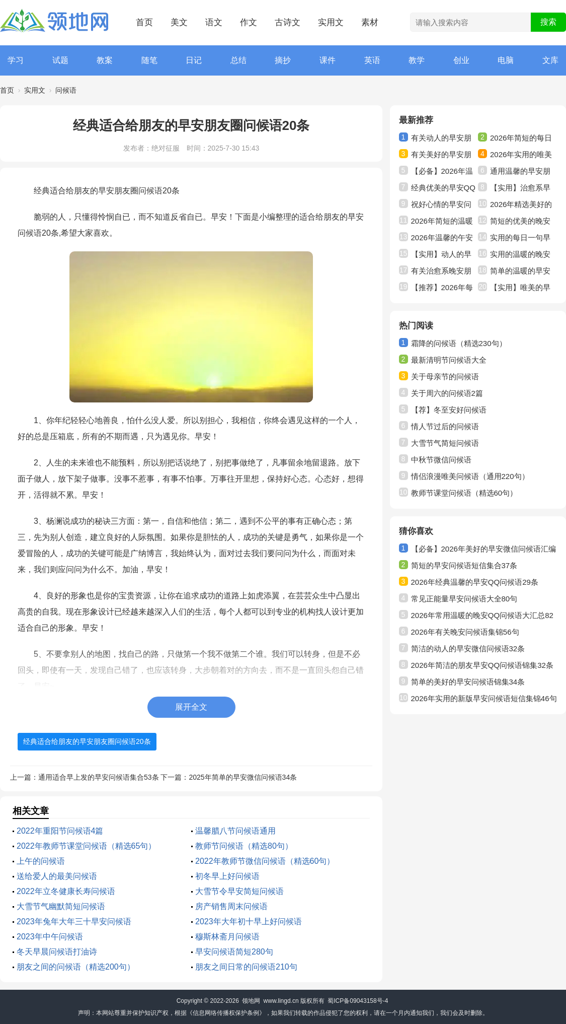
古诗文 (287, 22)
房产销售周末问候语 (231, 906)
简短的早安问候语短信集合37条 (464, 565)
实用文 (331, 22)
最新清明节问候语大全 (449, 360)
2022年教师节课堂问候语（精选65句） (86, 846)
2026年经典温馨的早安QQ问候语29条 (474, 582)
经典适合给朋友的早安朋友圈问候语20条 (87, 741)
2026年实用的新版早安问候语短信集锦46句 (484, 698)
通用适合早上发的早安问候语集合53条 (98, 777)
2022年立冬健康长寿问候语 (66, 891)
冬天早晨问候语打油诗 (57, 951)
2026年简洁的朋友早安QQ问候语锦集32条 (482, 665)
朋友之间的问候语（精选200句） (76, 967)
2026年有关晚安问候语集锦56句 (465, 632)
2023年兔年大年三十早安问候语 (74, 921)
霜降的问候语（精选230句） (459, 343)
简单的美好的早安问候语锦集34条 (468, 681)
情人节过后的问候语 (445, 426)
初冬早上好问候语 (227, 876)
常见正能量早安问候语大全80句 (464, 598)
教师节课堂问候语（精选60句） (464, 493)
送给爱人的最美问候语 (57, 876)
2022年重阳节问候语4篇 (60, 831)
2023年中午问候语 (50, 936)
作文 (248, 22)
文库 (550, 60)
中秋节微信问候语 (441, 459)
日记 (194, 60)
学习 (16, 60)
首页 (144, 22)
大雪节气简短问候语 (445, 443)
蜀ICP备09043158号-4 (358, 1000)
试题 (60, 60)
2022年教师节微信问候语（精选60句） (265, 861)
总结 (238, 60)
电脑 (506, 60)
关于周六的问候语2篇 (447, 393)
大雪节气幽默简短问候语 (61, 906)
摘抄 (283, 60)
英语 (372, 60)
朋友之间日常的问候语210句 (246, 967)
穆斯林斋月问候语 (227, 936)
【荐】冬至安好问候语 (449, 409)
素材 (369, 22)
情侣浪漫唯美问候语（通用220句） (470, 476)
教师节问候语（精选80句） (244, 846)
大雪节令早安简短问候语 (239, 891)
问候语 (65, 90)
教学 (417, 60)
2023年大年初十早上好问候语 (248, 921)
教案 (105, 60)
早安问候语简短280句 (234, 951)
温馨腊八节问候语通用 (235, 831)
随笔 (149, 60)
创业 (461, 60)
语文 (213, 22)
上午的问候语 (41, 861)
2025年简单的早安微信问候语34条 (243, 777)
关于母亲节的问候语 (445, 376)
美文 (179, 22)
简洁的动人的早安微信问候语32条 (468, 648)
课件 (327, 60)
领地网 (251, 1000)
